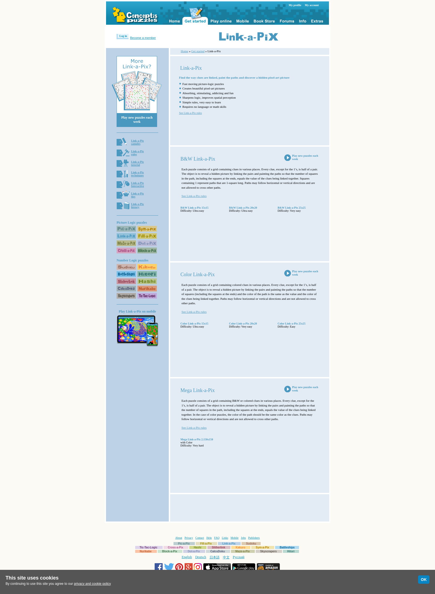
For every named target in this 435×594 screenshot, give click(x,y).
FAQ (216, 537)
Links (225, 537)
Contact (199, 537)
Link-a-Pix (229, 543)
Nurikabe (146, 551)
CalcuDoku (217, 551)
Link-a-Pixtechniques (137, 174)
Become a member (143, 37)
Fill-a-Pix (206, 543)
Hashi (197, 547)
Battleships (287, 547)
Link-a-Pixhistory (137, 206)
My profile (295, 5)
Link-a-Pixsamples (137, 142)
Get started (198, 51)
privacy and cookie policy (92, 584)
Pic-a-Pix (184, 543)
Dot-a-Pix (194, 551)
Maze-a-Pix (242, 551)
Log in (123, 36)
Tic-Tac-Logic (148, 547)
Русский (239, 557)
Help (209, 537)
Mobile (234, 537)
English (187, 557)
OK (424, 579)
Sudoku (251, 543)
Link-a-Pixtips (137, 195)
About (178, 537)
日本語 (215, 557)
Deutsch (200, 557)
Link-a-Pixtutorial (137, 163)
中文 (226, 557)
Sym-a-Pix (262, 547)
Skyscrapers (268, 551)
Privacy (189, 537)
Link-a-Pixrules (137, 153)
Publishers (254, 537)
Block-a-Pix (169, 551)
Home (184, 51)
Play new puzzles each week (137, 120)
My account (312, 5)
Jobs (243, 537)
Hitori (291, 551)
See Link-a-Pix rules (190, 112)
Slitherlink (218, 547)
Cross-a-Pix (175, 547)
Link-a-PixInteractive (137, 184)
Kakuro (240, 547)
